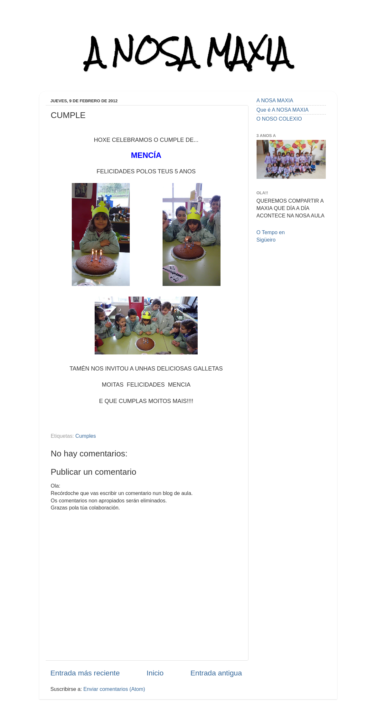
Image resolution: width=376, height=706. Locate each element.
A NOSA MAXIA (188, 51)
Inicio (155, 673)
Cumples (85, 436)
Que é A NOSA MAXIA (283, 110)
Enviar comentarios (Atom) (114, 689)
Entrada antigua (216, 673)
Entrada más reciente (85, 673)
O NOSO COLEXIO (279, 119)
